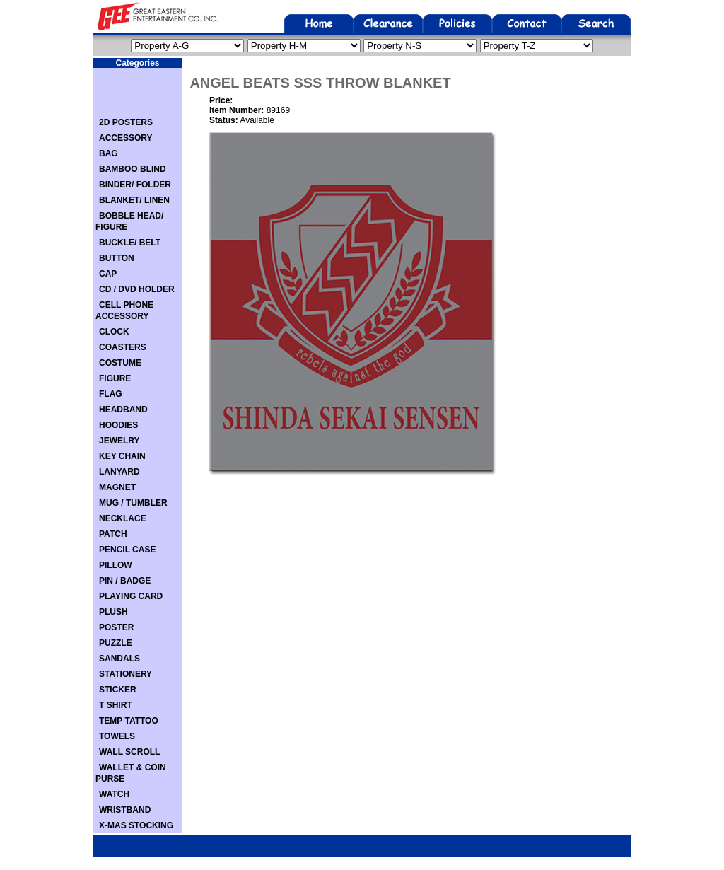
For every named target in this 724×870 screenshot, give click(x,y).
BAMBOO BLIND (132, 169)
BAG (108, 153)
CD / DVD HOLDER (137, 289)
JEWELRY (119, 441)
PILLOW (115, 565)
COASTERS (122, 347)
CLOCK (114, 332)
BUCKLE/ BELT (129, 243)
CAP (108, 274)
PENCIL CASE (127, 550)
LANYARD (119, 472)
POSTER (116, 627)
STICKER (117, 690)
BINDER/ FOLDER (135, 185)
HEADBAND (123, 409)
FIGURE (115, 378)
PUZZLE (115, 643)
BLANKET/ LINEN (134, 200)
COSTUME (120, 363)
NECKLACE (122, 518)
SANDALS (119, 658)
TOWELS (117, 736)
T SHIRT (115, 705)
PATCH (113, 534)
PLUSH (113, 612)
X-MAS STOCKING (136, 825)
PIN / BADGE (125, 581)
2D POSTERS (126, 122)
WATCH (114, 794)
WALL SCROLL (129, 752)
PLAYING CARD (131, 596)
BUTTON (116, 258)
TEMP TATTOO (128, 721)
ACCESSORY (126, 138)
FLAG (110, 394)
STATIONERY (125, 674)
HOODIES (118, 425)
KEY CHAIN (122, 456)
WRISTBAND (125, 810)
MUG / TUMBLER (133, 503)
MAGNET (117, 487)
